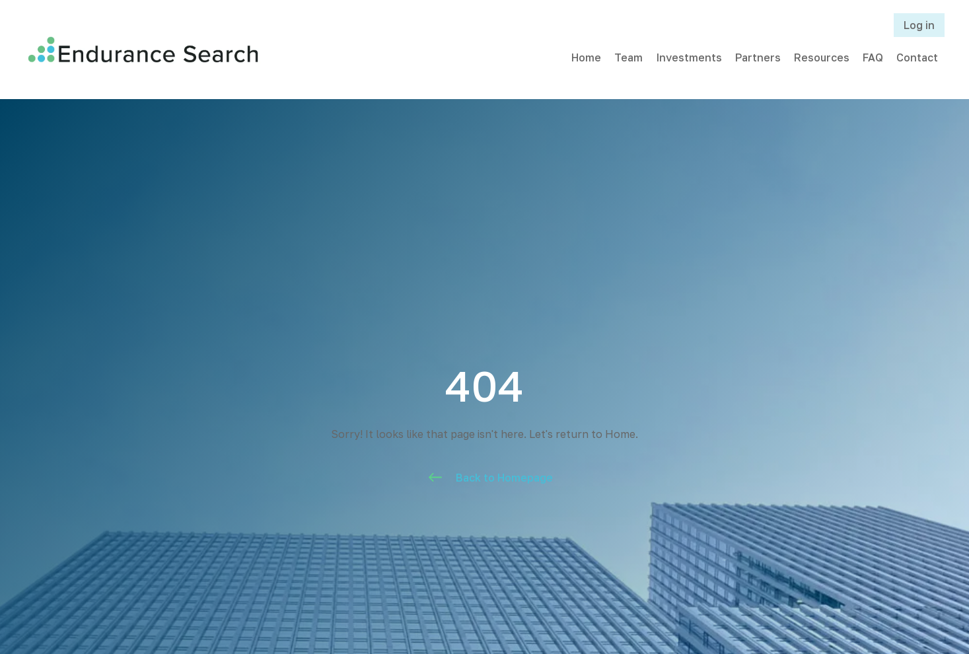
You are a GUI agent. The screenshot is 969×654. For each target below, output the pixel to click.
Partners (758, 57)
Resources (821, 57)
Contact (917, 57)
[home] (143, 49)
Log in (919, 25)
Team (628, 57)
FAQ (873, 57)
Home (586, 57)
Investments (689, 57)
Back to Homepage (504, 477)
